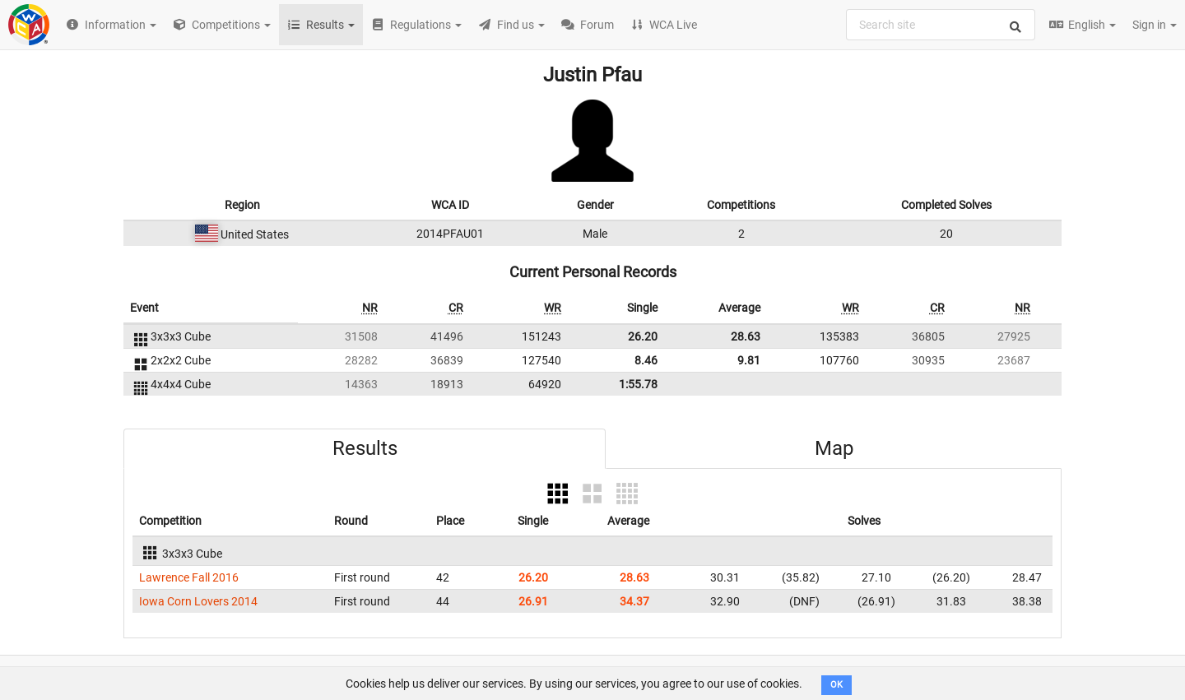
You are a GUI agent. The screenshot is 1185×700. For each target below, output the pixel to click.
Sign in (1154, 24)
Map (834, 448)
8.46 (646, 360)
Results (364, 448)
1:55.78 (638, 384)
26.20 (643, 336)
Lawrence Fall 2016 (189, 577)
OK (836, 684)
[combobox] (940, 24)
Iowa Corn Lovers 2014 (198, 601)
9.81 (748, 360)
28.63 (745, 336)
